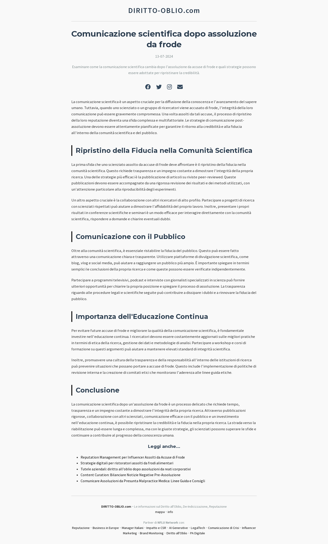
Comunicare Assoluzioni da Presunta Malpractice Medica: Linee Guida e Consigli (143, 480)
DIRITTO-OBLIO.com (116, 506)
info (170, 512)
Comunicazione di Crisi (223, 528)
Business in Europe (106, 528)
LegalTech (198, 528)
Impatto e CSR (156, 528)
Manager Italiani (132, 528)
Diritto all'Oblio (177, 533)
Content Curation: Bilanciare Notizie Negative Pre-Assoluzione (130, 474)
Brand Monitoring (152, 533)
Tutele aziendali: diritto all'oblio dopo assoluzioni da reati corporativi (136, 469)
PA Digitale (197, 533)
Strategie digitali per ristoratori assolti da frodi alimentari (127, 463)
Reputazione (81, 528)
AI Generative (178, 528)
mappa (160, 512)
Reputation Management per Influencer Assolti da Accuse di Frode (133, 457)
